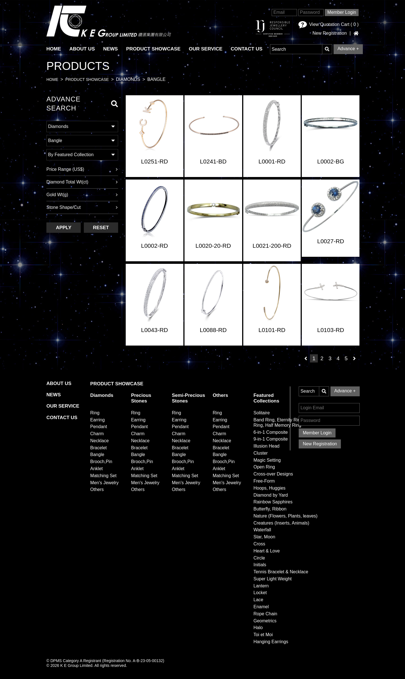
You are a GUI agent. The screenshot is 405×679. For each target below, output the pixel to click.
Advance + (348, 48)
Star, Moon (264, 536)
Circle (259, 558)
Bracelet (98, 447)
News (111, 49)
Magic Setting (267, 460)
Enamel (261, 606)
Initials (259, 565)
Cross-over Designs (273, 474)
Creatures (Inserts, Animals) (281, 523)
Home (52, 80)
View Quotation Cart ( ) (328, 24)
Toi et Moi (263, 634)
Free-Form (264, 481)
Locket (260, 592)
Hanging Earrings (270, 641)
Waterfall (262, 530)
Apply (63, 227)
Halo (258, 627)
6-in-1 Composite (270, 432)
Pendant (98, 426)
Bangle (97, 454)
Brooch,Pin (101, 461)
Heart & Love (266, 550)
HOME (53, 49)
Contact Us (249, 49)
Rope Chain (265, 613)
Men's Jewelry (104, 482)
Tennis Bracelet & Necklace (280, 571)
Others (97, 489)
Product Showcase (154, 49)
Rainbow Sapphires (272, 501)
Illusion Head (266, 446)
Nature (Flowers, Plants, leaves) (285, 516)
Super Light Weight (272, 578)
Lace (258, 599)
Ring (95, 412)
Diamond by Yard (270, 495)
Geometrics (264, 620)
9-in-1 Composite (270, 439)
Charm (97, 433)
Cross (259, 543)
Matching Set (103, 475)
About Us (83, 49)
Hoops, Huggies (269, 488)
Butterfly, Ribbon (269, 509)
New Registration (329, 33)
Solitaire (261, 412)
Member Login (341, 12)
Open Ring (264, 467)
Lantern (261, 585)
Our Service (208, 49)
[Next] (354, 358)
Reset (101, 227)
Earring (97, 419)
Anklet (96, 468)
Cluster (260, 453)
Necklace (99, 440)
